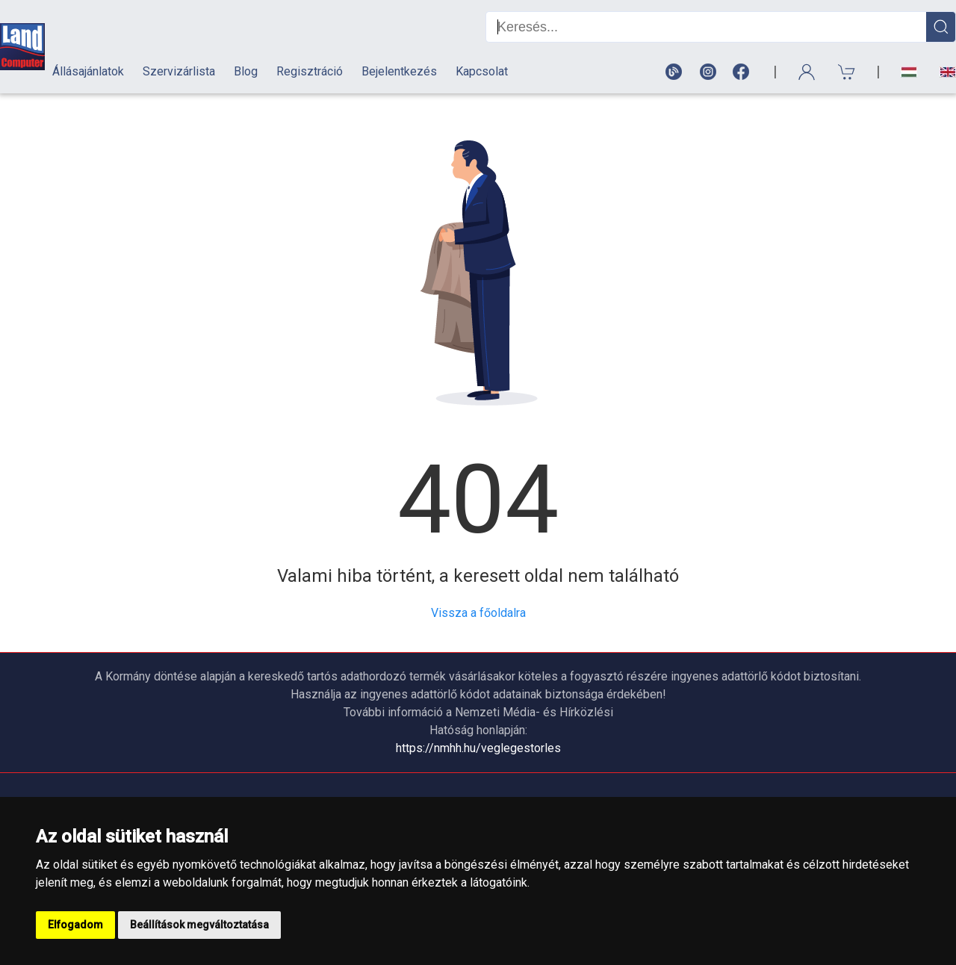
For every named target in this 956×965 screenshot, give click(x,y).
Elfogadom (75, 925)
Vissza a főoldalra (478, 613)
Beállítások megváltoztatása (199, 925)
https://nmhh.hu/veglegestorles (478, 748)
